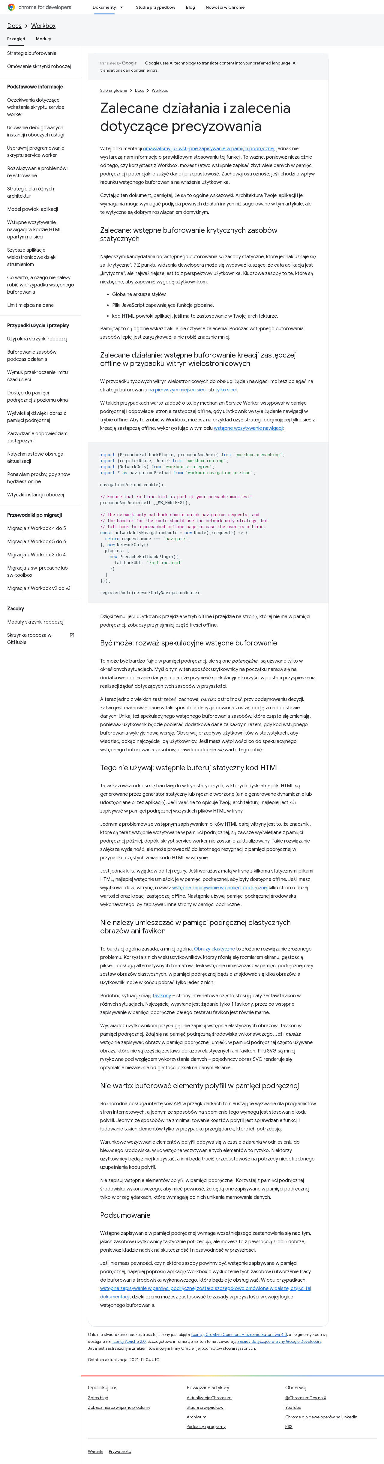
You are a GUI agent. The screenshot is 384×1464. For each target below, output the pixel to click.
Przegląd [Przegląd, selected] (16, 38)
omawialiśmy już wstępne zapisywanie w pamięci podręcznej (208, 149)
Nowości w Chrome (225, 7)
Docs (14, 26)
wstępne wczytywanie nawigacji (248, 428)
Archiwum (196, 1417)
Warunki (95, 1451)
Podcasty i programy (206, 1426)
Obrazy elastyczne (214, 949)
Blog (190, 7)
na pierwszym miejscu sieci (177, 390)
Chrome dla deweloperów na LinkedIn (321, 1417)
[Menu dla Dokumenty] (123, 7)
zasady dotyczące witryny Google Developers (279, 1341)
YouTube (293, 1407)
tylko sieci (226, 390)
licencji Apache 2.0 (129, 1341)
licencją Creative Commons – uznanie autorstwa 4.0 (239, 1334)
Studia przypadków (155, 7)
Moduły (43, 38)
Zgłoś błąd (98, 1397)
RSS (288, 1426)
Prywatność (120, 1451)
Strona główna (113, 90)
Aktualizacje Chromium (209, 1397)
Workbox (43, 26)
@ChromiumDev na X (305, 1397)
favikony (162, 996)
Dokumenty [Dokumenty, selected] (104, 7)
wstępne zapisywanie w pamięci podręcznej (220, 888)
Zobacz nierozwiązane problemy (119, 1407)
